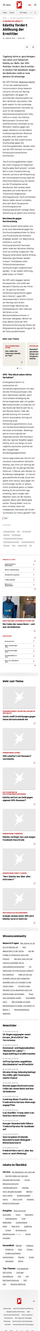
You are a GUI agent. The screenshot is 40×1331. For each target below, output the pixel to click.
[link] (35, 5)
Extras (12, 13)
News (5, 13)
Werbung (7, 1321)
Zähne (20, 1261)
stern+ (5, 1199)
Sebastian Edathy (9, 531)
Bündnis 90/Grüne (18, 1284)
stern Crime (17, 1199)
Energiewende (22, 1268)
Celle (13, 546)
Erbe (23, 1218)
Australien (7, 1215)
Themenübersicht (10, 1188)
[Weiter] (35, 12)
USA (19, 1276)
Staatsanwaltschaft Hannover (13, 539)
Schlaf (31, 1257)
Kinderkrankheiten (13, 1253)
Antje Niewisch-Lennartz (11, 542)
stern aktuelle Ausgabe (12, 1191)
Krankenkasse (21, 1222)
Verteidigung (8, 1276)
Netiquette (8, 1318)
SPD (18, 531)
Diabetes (29, 1245)
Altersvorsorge (20, 1211)
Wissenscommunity (11, 1184)
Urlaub (8, 1230)
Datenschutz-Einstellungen (22, 1321)
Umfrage (19, 1272)
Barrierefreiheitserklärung (23, 1308)
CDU (4, 1284)
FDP (27, 1276)
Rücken (21, 1257)
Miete (5, 1226)
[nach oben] (34, 1301)
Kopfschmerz (8, 1257)
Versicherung (20, 1230)
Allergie (19, 1245)
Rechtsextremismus (11, 1280)
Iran (31, 13)
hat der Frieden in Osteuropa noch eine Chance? (18, 955)
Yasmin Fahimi (22, 546)
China (18, 1215)
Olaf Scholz (7, 1272)
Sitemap (25, 1188)
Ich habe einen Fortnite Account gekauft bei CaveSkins (18, 971)
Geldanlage (7, 1222)
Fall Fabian (23, 13)
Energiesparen (11, 1218)
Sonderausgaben (24, 1195)
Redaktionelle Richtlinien (15, 1312)
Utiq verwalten (27, 1315)
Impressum (7, 1308)
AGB (28, 1312)
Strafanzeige (16, 535)
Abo (29, 5)
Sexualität (9, 1261)
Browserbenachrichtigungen (23, 1325)
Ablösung (6, 535)
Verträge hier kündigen (23, 1318)
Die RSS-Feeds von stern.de (16, 1176)
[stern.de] (19, 4)
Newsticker (10, 1025)
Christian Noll (26, 531)
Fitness (30, 1249)
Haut (20, 1249)
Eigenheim (29, 1215)
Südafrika (28, 1226)
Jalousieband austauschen (13, 967)
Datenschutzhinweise (11, 1315)
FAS (30, 546)
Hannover (7, 546)
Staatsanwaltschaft (28, 542)
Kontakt (8, 1325)
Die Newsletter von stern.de (23, 1172)
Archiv (27, 1180)
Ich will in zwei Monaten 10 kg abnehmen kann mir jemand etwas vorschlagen (17, 990)
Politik (5, 18)
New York (15, 1226)
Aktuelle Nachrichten (11, 1180)
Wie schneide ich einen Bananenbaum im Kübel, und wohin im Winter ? (19, 1006)
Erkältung (9, 1249)
